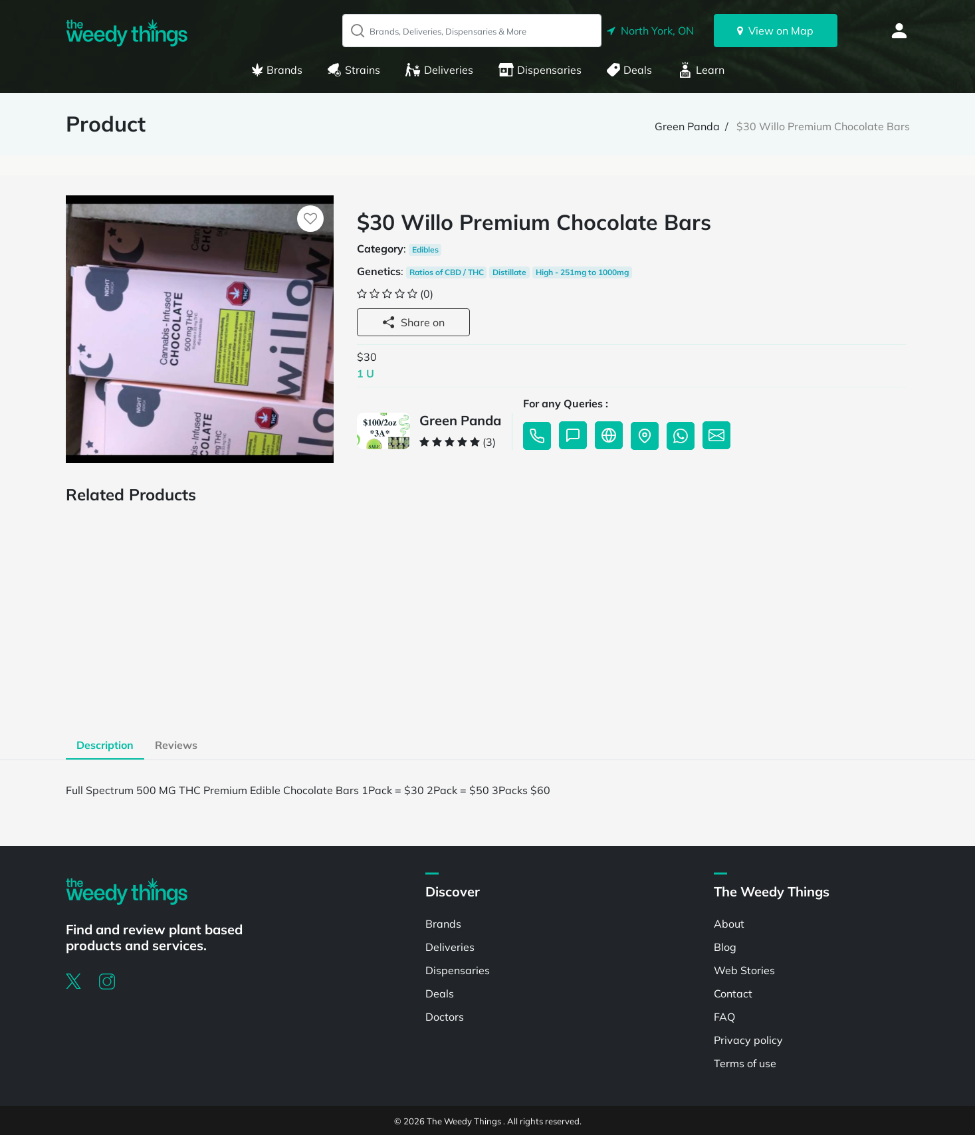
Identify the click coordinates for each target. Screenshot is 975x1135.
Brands (277, 69)
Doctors (444, 1016)
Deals (629, 69)
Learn (701, 70)
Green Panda (687, 126)
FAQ (724, 1016)
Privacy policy (748, 1040)
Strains (354, 70)
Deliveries (439, 69)
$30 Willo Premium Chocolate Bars (823, 126)
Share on (413, 322)
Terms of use (745, 1063)
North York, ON (650, 30)
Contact (733, 993)
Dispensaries (540, 69)
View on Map (775, 30)
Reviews (176, 745)
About (729, 923)
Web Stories (744, 970)
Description (105, 745)
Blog (725, 947)
